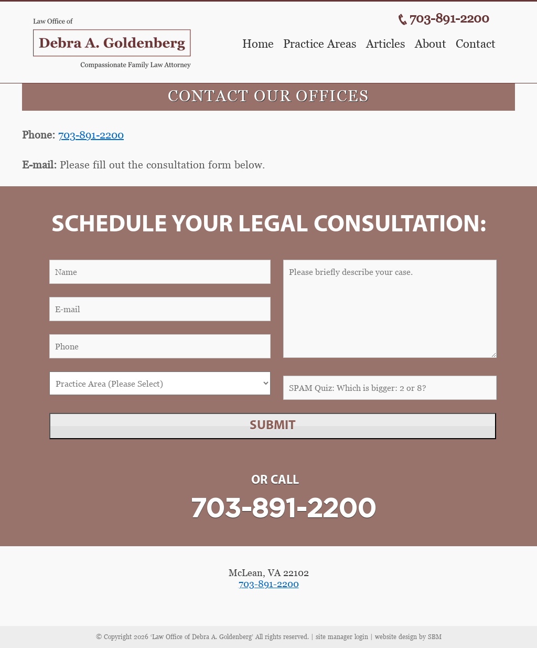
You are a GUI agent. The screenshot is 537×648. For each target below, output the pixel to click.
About (430, 44)
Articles (385, 44)
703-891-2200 (449, 18)
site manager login (342, 637)
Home (258, 44)
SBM (435, 637)
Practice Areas (320, 44)
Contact (476, 44)
